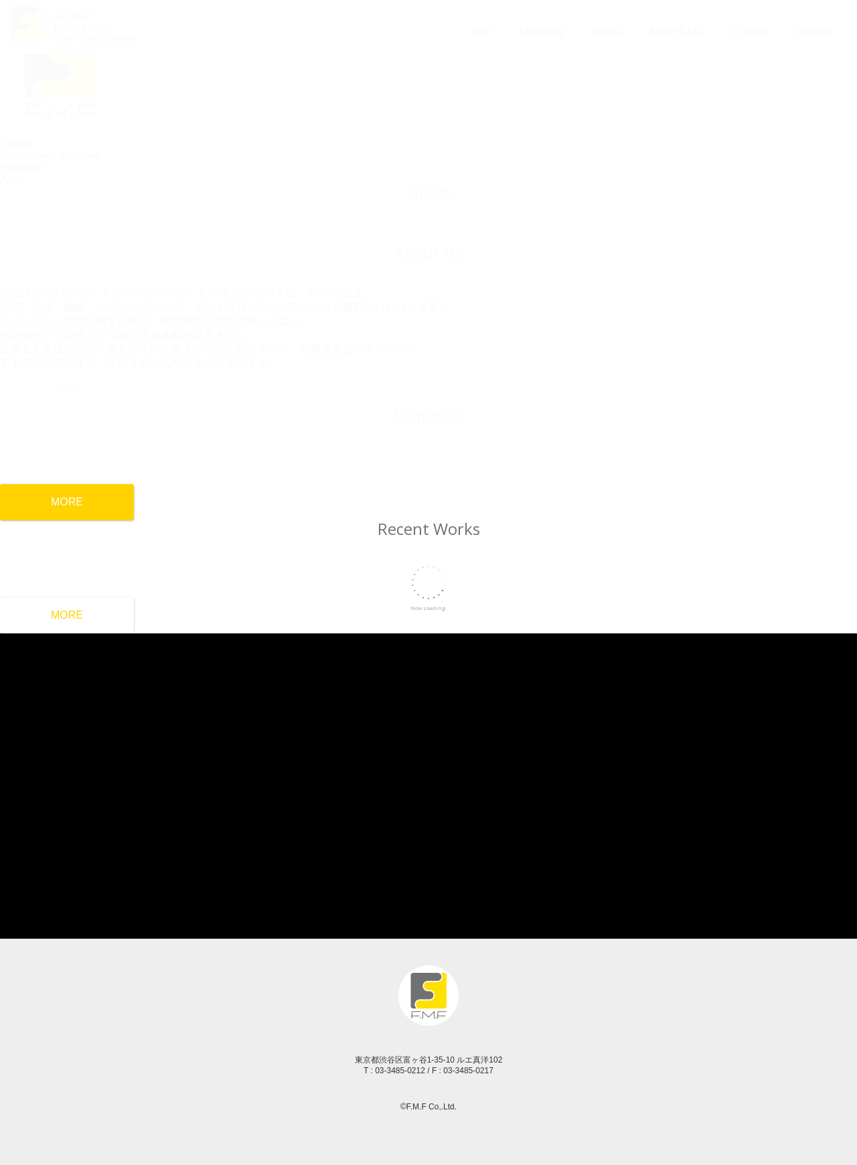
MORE (67, 502)
